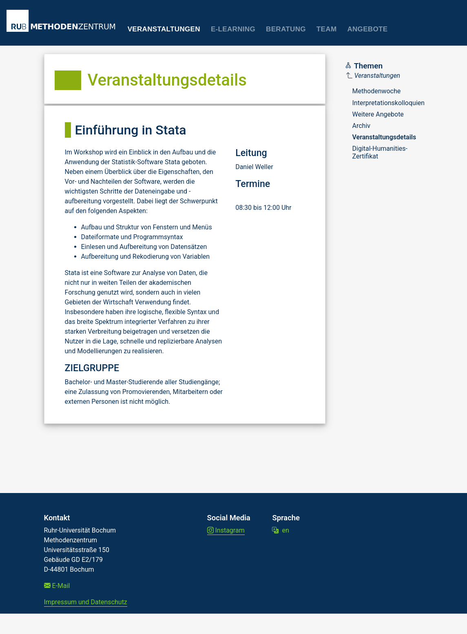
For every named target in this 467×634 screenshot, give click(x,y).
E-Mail (57, 586)
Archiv (361, 126)
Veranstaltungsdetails (384, 137)
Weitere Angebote (378, 114)
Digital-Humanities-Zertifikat (380, 152)
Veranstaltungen (164, 29)
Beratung (286, 29)
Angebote (367, 29)
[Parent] (385, 76)
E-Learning (233, 29)
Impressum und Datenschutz (85, 602)
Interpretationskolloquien (388, 103)
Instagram (226, 530)
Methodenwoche (376, 91)
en (280, 530)
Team (326, 29)
